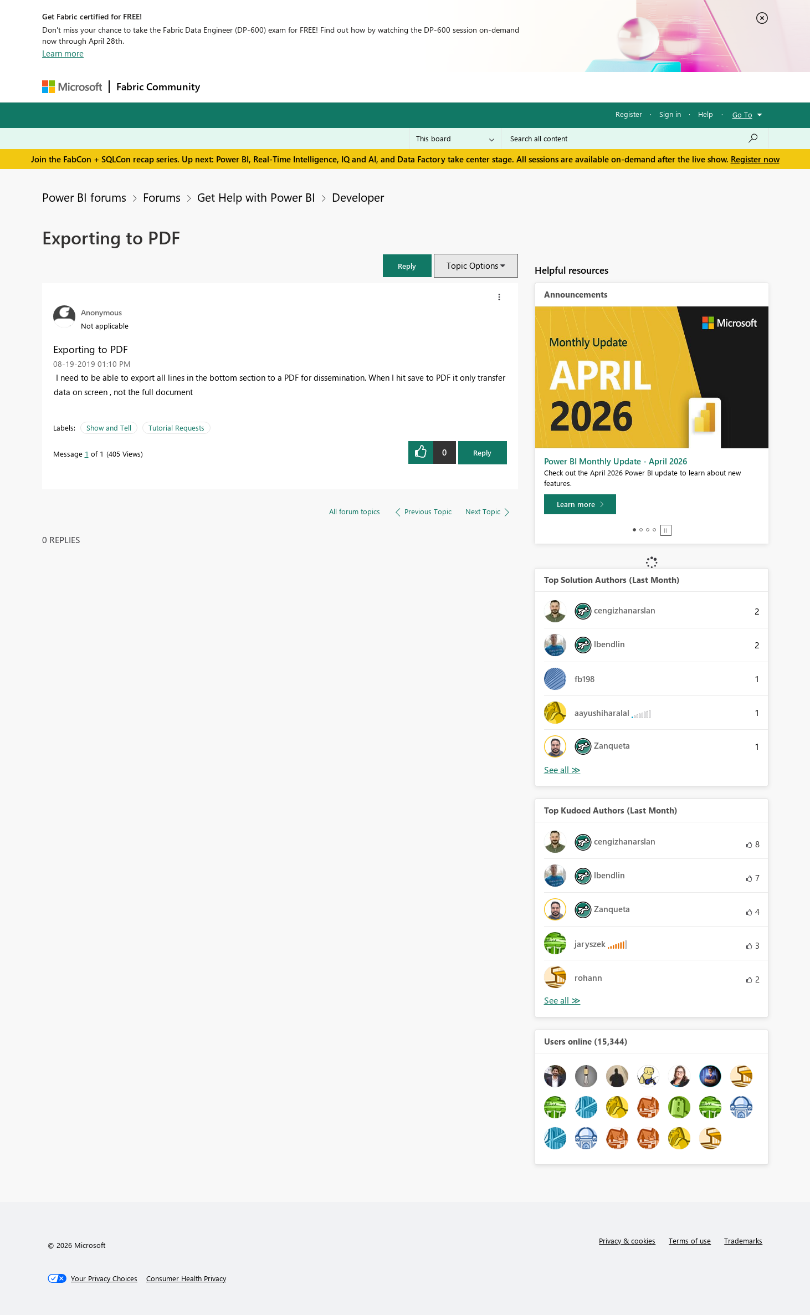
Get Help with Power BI (256, 196)
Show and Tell (108, 427)
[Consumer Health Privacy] (186, 1278)
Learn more (63, 53)
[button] (407, 265)
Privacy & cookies (627, 1240)
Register (629, 114)
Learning (461, 86)
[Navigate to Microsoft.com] (72, 86)
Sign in (670, 114)
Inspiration (274, 86)
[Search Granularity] (455, 138)
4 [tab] (654, 530)
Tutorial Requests (176, 427)
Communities (368, 86)
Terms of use (690, 1240)
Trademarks (743, 1240)
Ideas (319, 86)
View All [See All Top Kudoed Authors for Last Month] (562, 1000)
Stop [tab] (665, 530)
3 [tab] (647, 530)
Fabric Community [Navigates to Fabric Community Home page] (158, 86)
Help (705, 114)
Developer (358, 196)
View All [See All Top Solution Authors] (562, 770)
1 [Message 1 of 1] (87, 453)
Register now (755, 159)
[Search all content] (634, 138)
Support (508, 86)
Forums (225, 86)
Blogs (418, 86)
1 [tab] (634, 530)
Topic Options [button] (472, 265)
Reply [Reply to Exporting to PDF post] (482, 452)
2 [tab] (641, 530)
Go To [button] (742, 114)
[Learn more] (580, 504)
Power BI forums (84, 196)
